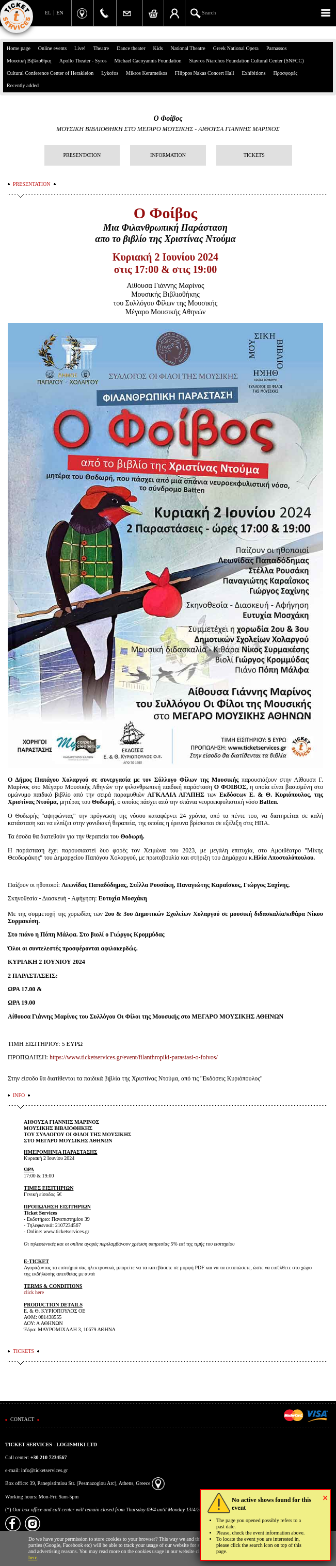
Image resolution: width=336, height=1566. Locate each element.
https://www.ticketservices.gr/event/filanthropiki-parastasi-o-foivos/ (134, 1057)
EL (48, 12)
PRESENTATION (82, 155)
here (32, 1557)
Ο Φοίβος (168, 118)
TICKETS (254, 155)
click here (34, 1292)
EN (59, 12)
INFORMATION (168, 155)
